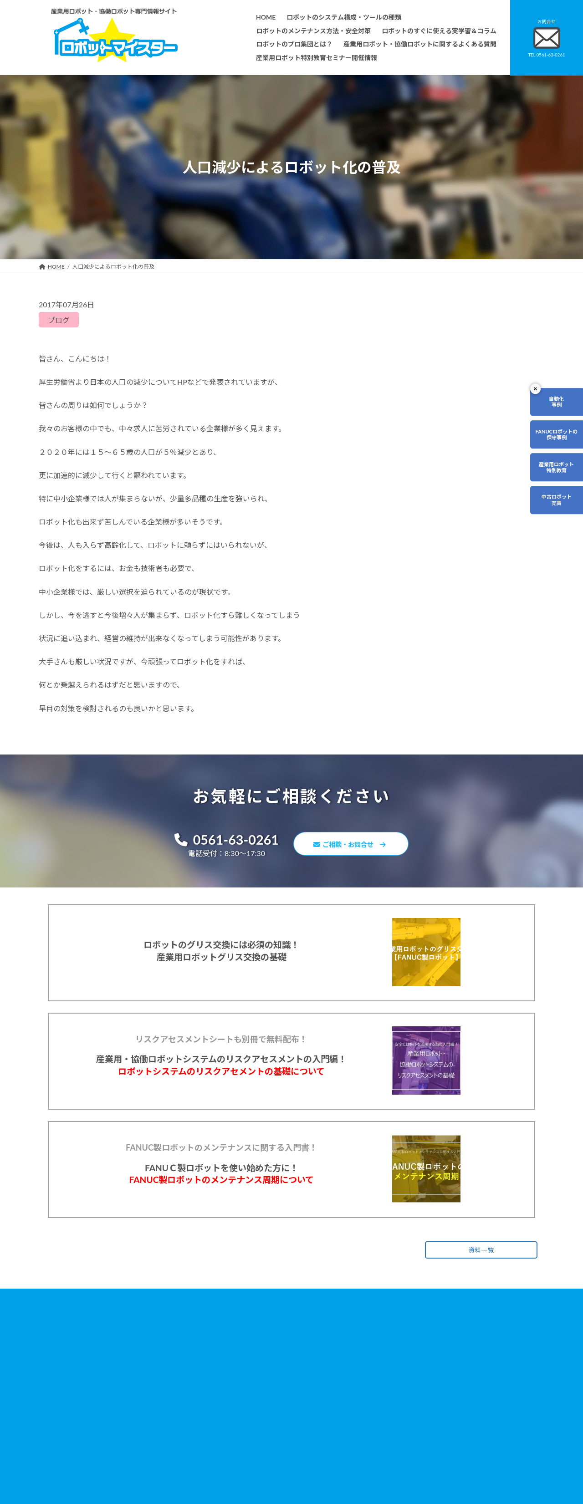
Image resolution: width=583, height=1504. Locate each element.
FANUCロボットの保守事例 (554, 437)
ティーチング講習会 (232, 1430)
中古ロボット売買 (554, 507)
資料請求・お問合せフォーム (416, 1399)
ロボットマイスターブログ (413, 1437)
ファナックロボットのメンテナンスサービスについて (273, 1456)
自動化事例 (554, 402)
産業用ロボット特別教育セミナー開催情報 (260, 1482)
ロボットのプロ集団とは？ (241, 1404)
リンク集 (392, 1412)
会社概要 (219, 1468)
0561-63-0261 (219, 841)
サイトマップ (397, 1425)
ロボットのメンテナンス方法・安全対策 (257, 1378)
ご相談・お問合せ (355, 845)
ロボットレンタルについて (241, 1417)
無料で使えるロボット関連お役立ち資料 (430, 1365)
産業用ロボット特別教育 (554, 472)
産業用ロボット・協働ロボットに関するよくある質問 (426, 1383)
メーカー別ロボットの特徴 (241, 1443)
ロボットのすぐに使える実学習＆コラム (257, 1391)
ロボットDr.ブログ (404, 1451)
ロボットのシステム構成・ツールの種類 (257, 1365)
